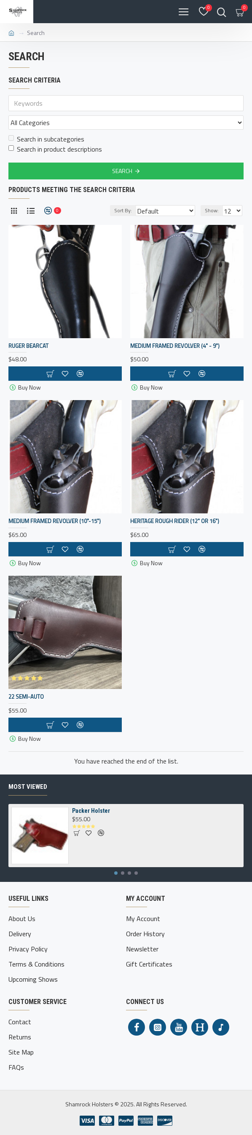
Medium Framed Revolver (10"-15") (54, 521)
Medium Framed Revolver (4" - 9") (175, 346)
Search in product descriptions (55, 149)
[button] (116, 873)
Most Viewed (27, 786)
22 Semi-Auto (26, 696)
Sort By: (123, 210)
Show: (212, 210)
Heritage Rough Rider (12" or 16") (174, 521)
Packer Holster (91, 810)
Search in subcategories (46, 139)
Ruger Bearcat (28, 346)
